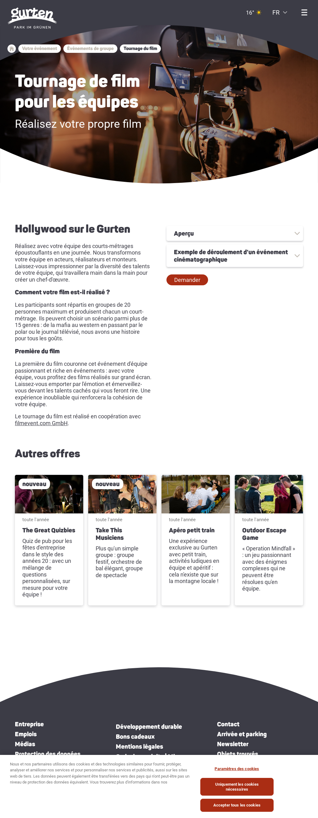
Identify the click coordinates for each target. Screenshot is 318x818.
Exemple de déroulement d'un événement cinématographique (231, 255)
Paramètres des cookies (237, 768)
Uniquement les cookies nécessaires (237, 787)
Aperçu (184, 233)
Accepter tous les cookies (237, 805)
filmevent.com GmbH (41, 423)
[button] (187, 280)
